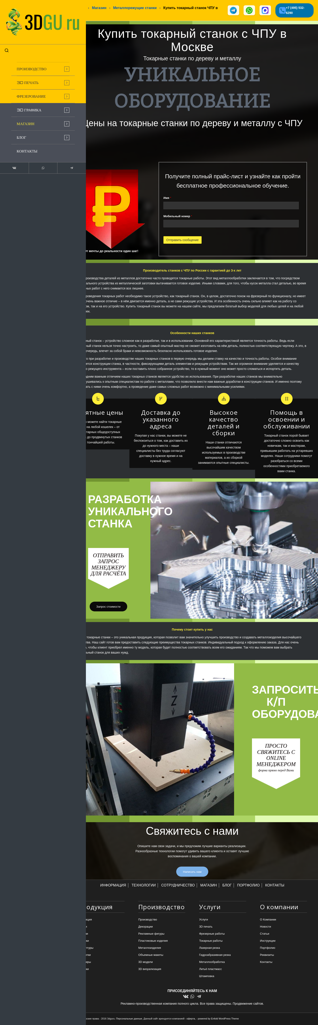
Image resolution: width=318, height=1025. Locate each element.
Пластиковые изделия (153, 941)
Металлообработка (212, 962)
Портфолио (267, 948)
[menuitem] (33, 61)
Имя (167, 198)
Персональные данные (129, 1018)
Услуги (203, 920)
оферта (191, 1018)
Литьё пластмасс (210, 969)
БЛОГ (227, 886)
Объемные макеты (150, 955)
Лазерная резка (209, 948)
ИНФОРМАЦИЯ (113, 886)
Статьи (264, 934)
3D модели (145, 962)
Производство (147, 920)
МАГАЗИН (208, 886)
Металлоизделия (149, 948)
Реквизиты (267, 955)
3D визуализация (149, 969)
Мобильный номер (177, 216)
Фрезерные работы (212, 934)
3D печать (206, 927)
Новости (265, 927)
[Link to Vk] (11, 159)
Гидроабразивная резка (215, 955)
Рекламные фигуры (151, 934)
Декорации (145, 927)
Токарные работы (211, 941)
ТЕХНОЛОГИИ (144, 886)
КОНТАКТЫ (274, 886)
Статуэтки (84, 955)
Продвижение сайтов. (248, 1004)
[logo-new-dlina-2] (33, 18)
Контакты (266, 962)
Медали (83, 934)
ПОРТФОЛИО (248, 886)
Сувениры (84, 962)
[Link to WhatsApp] (33, 159)
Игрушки (83, 969)
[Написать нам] (192, 872)
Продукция (85, 920)
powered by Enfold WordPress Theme (218, 1018)
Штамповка (206, 976)
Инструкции (267, 941)
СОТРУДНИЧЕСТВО (178, 886)
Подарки (83, 941)
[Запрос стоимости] (108, 607)
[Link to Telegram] (55, 159)
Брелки (82, 927)
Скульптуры (85, 948)
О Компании (268, 920)
